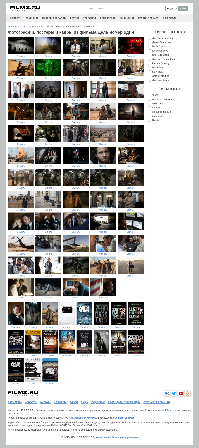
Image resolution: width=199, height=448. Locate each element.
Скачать (21, 56)
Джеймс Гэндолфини (164, 59)
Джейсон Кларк (160, 80)
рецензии (32, 18)
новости (15, 18)
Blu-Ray (156, 120)
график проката (148, 18)
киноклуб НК (108, 18)
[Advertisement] (170, 174)
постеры (156, 107)
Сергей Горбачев (124, 417)
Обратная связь (100, 437)
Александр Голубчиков (82, 417)
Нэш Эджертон (160, 55)
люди (84, 402)
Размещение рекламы (125, 437)
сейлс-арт (157, 103)
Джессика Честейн (162, 38)
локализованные (161, 112)
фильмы (45, 402)
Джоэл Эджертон (161, 42)
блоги (73, 402)
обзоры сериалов (54, 18)
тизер (155, 95)
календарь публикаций (124, 402)
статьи (74, 18)
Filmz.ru (169, 410)
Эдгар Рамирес (160, 76)
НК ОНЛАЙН (127, 18)
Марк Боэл (158, 67)
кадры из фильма (162, 99)
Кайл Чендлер (160, 50)
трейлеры (89, 18)
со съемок (157, 116)
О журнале (169, 18)
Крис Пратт (158, 71)
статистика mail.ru (156, 402)
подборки (98, 402)
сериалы (60, 402)
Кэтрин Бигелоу (160, 63)
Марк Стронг (159, 46)
